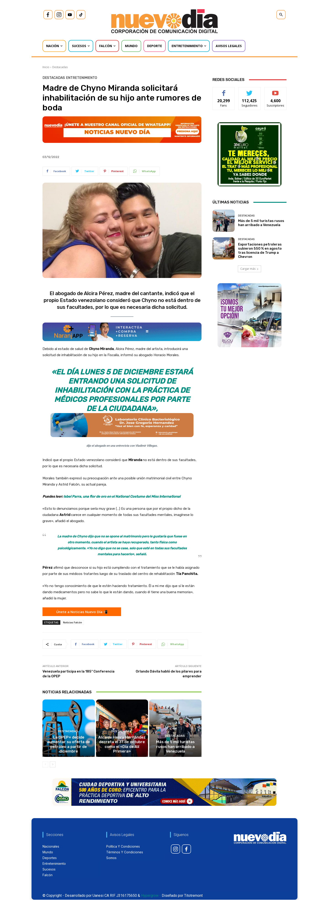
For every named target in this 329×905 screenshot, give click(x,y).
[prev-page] (45, 770)
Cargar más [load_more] (249, 269)
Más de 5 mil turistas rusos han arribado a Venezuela (175, 754)
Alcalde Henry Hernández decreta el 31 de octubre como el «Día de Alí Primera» (122, 752)
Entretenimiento (81, 78)
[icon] (47, 14)
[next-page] (53, 770)
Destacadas (60, 67)
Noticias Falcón (72, 622)
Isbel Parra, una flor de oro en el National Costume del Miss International (122, 496)
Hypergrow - (151, 901)
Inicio (45, 67)
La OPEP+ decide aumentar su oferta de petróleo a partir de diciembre (68, 752)
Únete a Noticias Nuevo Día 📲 (82, 611)
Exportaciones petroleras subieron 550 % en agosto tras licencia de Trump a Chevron (260, 250)
